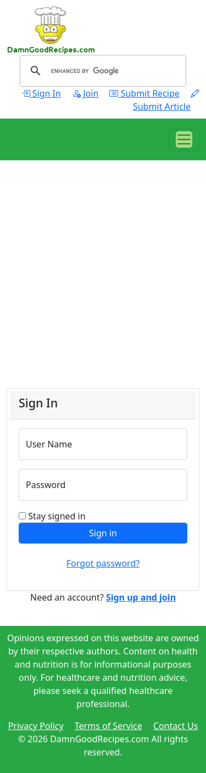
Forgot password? (103, 563)
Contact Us (175, 726)
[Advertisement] (103, 285)
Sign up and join (141, 597)
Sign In (41, 93)
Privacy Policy (36, 726)
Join (85, 93)
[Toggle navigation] (184, 139)
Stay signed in (56, 516)
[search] (101, 70)
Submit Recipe (144, 93)
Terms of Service (108, 726)
